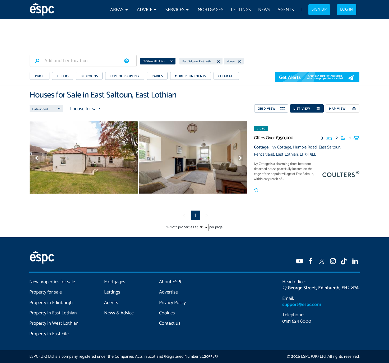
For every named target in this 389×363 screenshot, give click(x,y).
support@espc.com (301, 305)
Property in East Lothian (53, 313)
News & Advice (119, 313)
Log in (346, 9)
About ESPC (171, 282)
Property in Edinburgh (51, 303)
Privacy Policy (172, 303)
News (264, 10)
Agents (285, 10)
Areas (116, 10)
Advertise (168, 292)
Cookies (167, 313)
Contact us (169, 323)
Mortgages (210, 10)
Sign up (319, 9)
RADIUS (157, 76)
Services (174, 10)
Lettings (241, 10)
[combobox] (83, 61)
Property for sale (45, 292)
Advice (144, 10)
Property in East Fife (49, 334)
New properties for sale (52, 282)
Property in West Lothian (54, 323)
